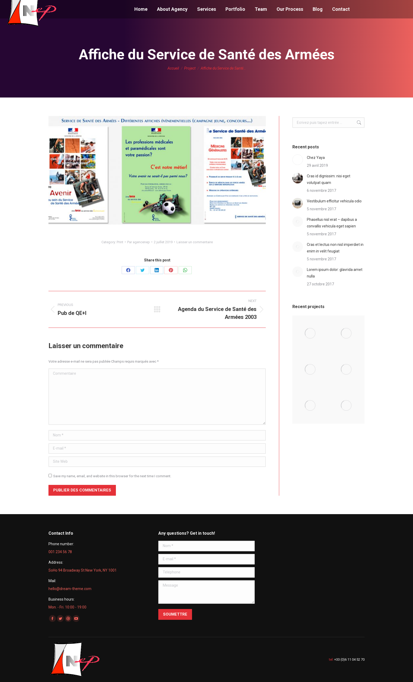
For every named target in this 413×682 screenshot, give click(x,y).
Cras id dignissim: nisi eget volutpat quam (328, 179)
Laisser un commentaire (194, 242)
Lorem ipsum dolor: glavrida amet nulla (334, 272)
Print (120, 242)
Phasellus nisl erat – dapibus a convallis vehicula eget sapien (332, 222)
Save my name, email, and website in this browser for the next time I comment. (112, 476)
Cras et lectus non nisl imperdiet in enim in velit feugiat (335, 247)
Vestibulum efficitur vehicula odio (334, 201)
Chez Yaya (316, 157)
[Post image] (297, 159)
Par (138, 242)
